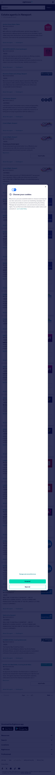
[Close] (45, 186)
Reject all (27, 587)
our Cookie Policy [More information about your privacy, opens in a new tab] (22, 209)
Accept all (27, 581)
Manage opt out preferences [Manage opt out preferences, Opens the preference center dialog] (27, 574)
